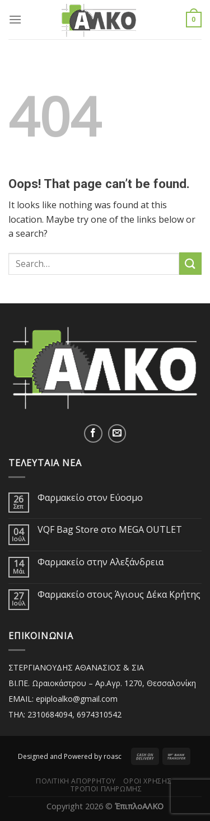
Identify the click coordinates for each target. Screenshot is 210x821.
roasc (113, 756)
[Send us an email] (117, 433)
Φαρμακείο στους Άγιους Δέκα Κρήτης (119, 594)
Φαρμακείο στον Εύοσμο (90, 497)
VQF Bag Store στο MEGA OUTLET (110, 529)
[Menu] (15, 19)
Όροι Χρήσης (147, 781)
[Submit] (190, 263)
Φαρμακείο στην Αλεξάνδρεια (101, 562)
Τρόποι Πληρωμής (106, 789)
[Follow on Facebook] (93, 433)
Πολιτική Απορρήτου (76, 781)
